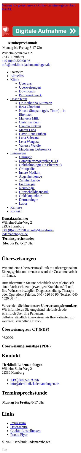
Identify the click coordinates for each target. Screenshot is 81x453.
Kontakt (16, 211)
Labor (23, 203)
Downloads (27, 91)
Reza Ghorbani (29, 107)
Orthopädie (27, 168)
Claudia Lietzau (30, 126)
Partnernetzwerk (30, 95)
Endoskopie (27, 184)
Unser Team (18, 99)
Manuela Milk (29, 118)
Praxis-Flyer (18, 434)
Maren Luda (27, 130)
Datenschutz (18, 427)
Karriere (16, 207)
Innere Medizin (29, 172)
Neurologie (27, 188)
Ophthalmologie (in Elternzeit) (40, 165)
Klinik (14, 79)
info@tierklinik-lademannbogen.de (26, 64)
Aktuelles (17, 76)
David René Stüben (32, 134)
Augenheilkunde (30, 176)
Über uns (25, 83)
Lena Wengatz (29, 141)
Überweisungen (30, 87)
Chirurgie (25, 157)
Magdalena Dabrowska (35, 149)
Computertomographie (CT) (38, 161)
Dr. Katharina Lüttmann (35, 103)
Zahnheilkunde (29, 180)
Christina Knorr (30, 122)
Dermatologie (28, 199)
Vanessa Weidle (30, 145)
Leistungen (18, 153)
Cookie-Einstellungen (25, 431)
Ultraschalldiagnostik (34, 192)
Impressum (18, 423)
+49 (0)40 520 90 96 (16, 61)
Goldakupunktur (30, 196)
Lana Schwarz (29, 138)
